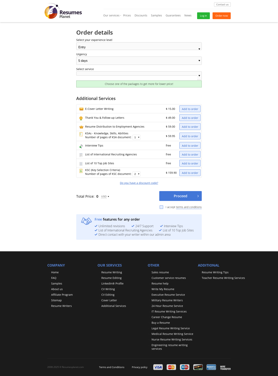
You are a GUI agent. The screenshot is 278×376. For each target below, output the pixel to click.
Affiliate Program (62, 294)
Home (55, 272)
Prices (127, 15)
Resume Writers (61, 306)
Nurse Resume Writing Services (172, 339)
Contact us (222, 4)
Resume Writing (111, 272)
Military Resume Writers (167, 300)
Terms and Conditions (111, 367)
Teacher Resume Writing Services (223, 278)
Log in (203, 15)
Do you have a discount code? (139, 183)
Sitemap (56, 300)
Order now (221, 15)
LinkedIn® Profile (112, 283)
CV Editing (107, 294)
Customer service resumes (169, 278)
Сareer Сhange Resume (167, 317)
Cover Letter (109, 300)
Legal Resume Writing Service (171, 328)
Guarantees (173, 15)
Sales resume (160, 272)
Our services (111, 15)
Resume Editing (111, 278)
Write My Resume (163, 289)
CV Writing (108, 289)
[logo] (63, 9)
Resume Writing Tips (215, 272)
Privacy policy (139, 367)
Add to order (190, 109)
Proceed (180, 196)
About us (57, 289)
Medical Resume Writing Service (172, 334)
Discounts (141, 15)
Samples (156, 15)
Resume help (160, 283)
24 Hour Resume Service (167, 306)
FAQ (53, 278)
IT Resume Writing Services (169, 311)
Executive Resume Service (168, 294)
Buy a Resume (161, 322)
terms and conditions (189, 207)
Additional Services (113, 306)
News (188, 15)
